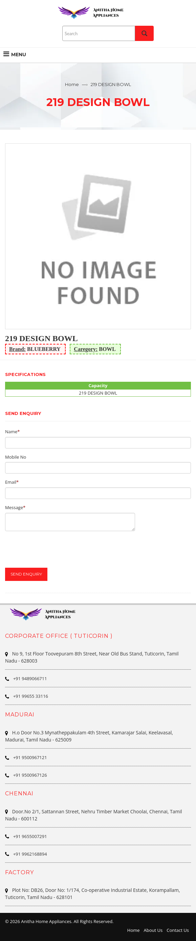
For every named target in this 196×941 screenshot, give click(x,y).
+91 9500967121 (30, 757)
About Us (153, 930)
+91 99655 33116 (30, 696)
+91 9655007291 (30, 836)
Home (72, 84)
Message (14, 507)
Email (10, 482)
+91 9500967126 (30, 775)
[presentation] (56, 549)
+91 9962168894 (30, 854)
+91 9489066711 (30, 678)
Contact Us (178, 930)
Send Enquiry (26, 574)
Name (11, 431)
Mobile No (15, 457)
